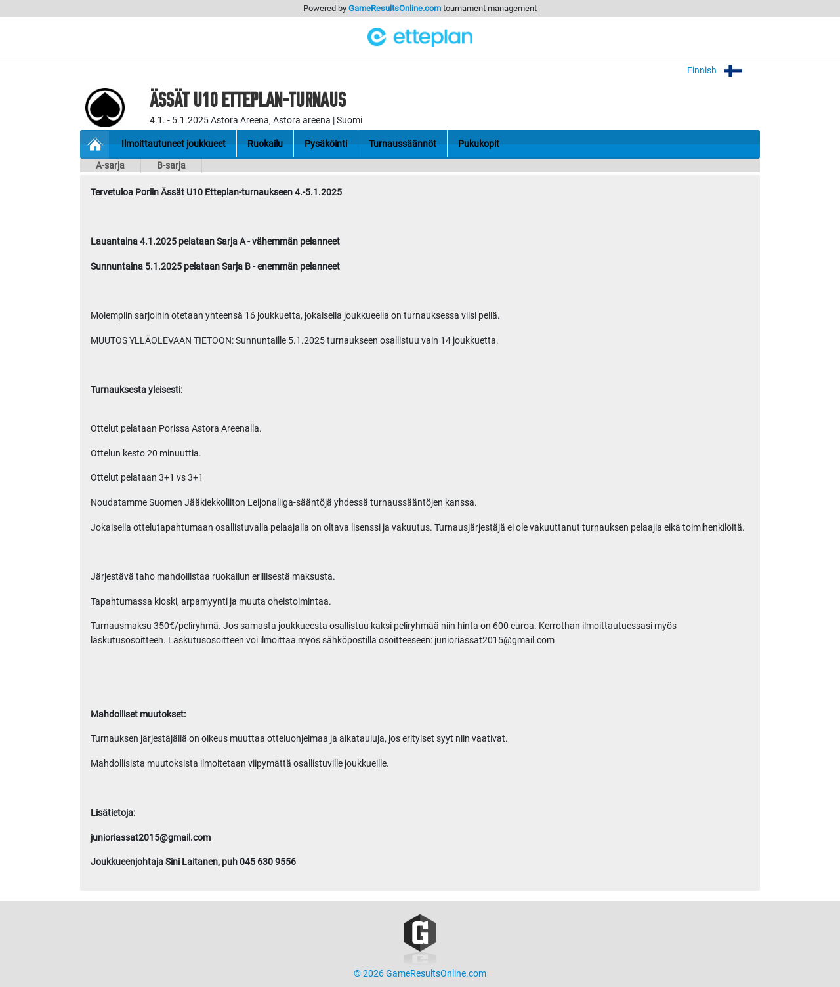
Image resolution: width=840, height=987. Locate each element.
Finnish (723, 70)
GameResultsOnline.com (394, 8)
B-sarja (171, 165)
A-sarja (110, 165)
